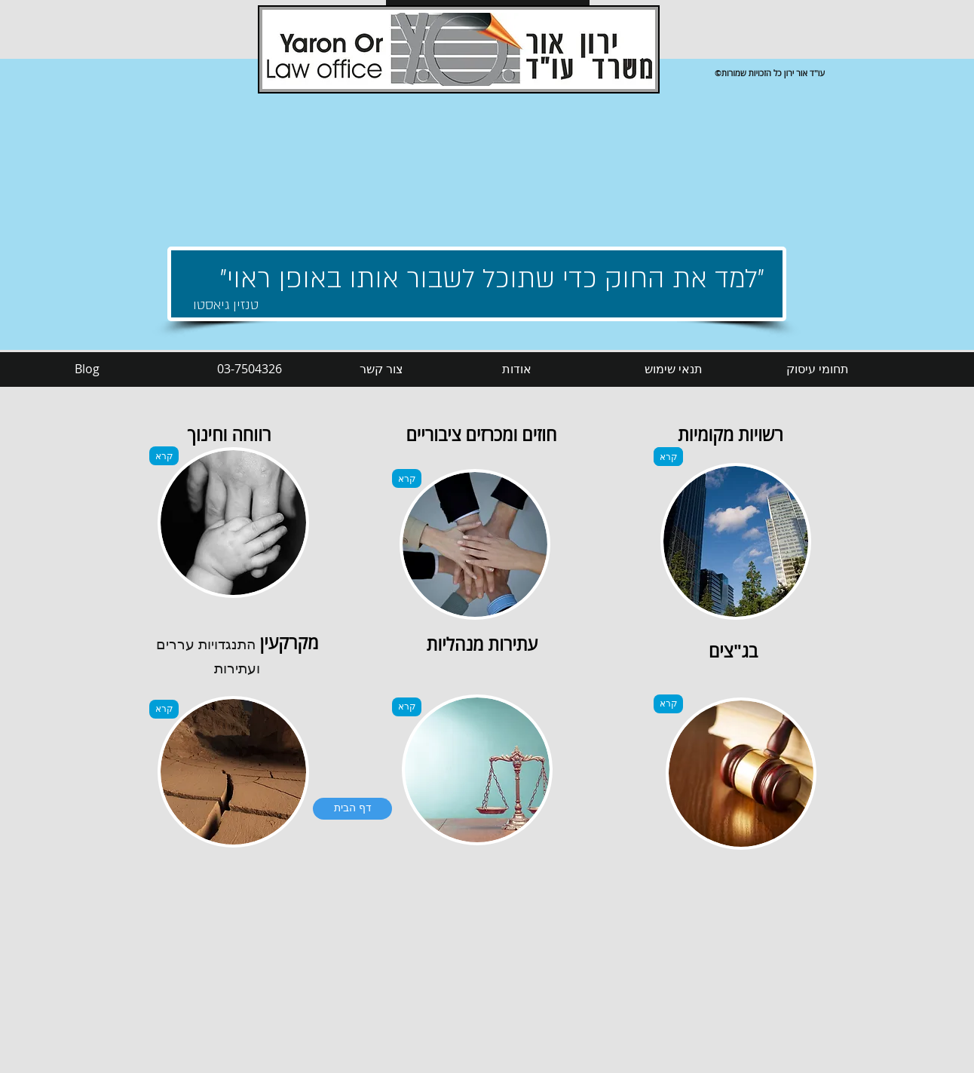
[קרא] (164, 455)
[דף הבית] (352, 809)
